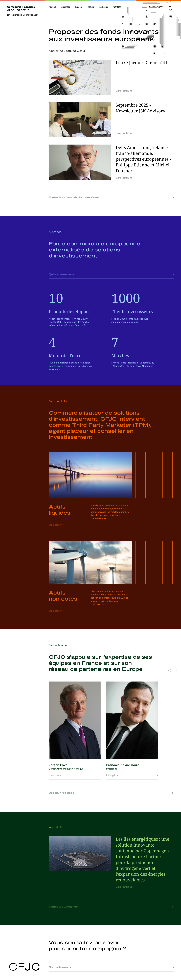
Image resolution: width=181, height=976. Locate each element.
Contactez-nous (60, 967)
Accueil (52, 7)
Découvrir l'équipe (61, 792)
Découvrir (56, 524)
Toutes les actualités (63, 906)
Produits (90, 7)
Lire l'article (124, 90)
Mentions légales (155, 6)
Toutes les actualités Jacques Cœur (74, 197)
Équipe (78, 7)
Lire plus (55, 775)
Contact (117, 7)
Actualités (103, 7)
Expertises (65, 7)
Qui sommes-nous (61, 274)
